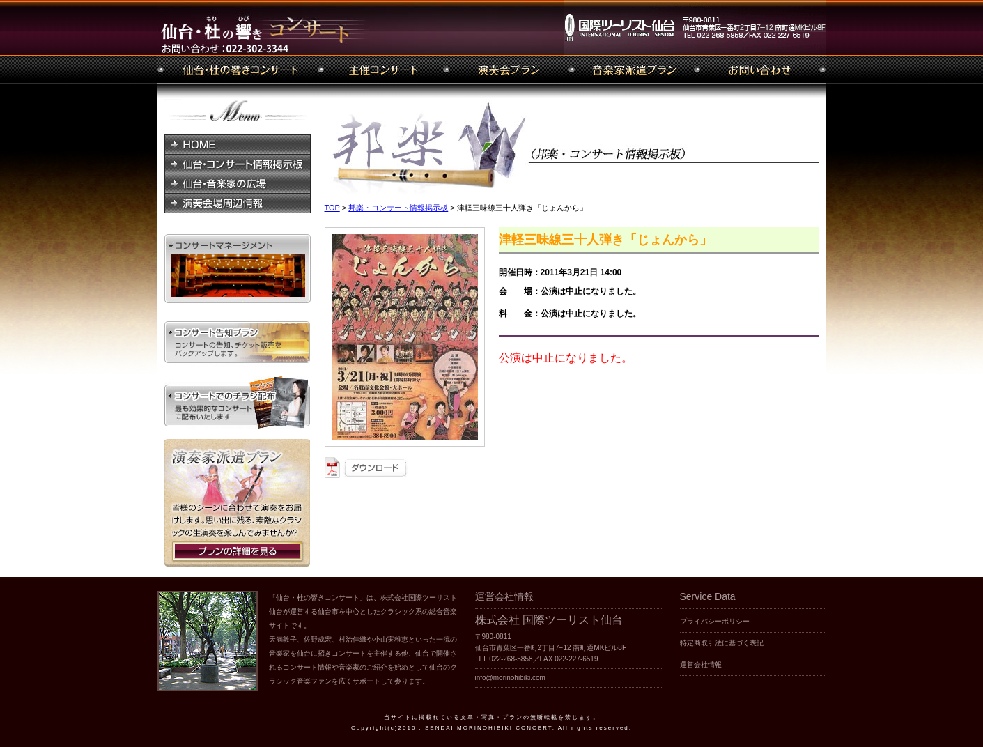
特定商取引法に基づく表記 (722, 643)
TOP (332, 207)
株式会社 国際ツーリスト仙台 (549, 620)
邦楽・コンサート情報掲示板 (398, 207)
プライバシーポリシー (715, 621)
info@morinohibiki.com (510, 677)
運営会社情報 (701, 664)
